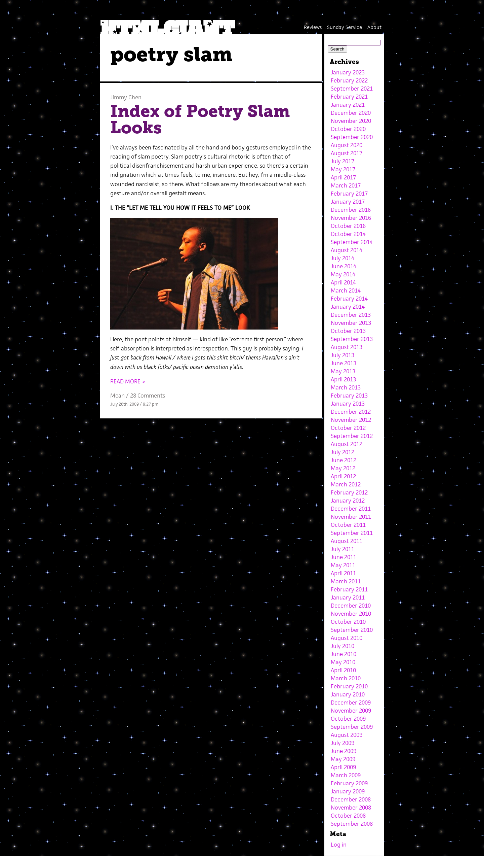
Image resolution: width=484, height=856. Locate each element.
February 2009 (349, 783)
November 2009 (351, 710)
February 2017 (349, 193)
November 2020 (351, 121)
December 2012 (351, 411)
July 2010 (342, 646)
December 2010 (351, 605)
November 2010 (351, 613)
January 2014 (348, 306)
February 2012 (349, 492)
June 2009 (343, 751)
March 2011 (346, 581)
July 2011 (342, 549)
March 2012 (346, 484)
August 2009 (346, 735)
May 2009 (343, 759)
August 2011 (346, 541)
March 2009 (346, 775)
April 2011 (343, 573)
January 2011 (348, 597)
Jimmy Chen (126, 97)
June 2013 (343, 363)
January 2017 (348, 201)
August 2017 (346, 153)
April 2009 (343, 767)
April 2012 (343, 476)
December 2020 (351, 112)
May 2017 (343, 169)
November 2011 (351, 516)
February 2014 (349, 298)
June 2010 (343, 654)
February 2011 (349, 589)
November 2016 (351, 217)
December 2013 (351, 314)
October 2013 (348, 331)
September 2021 (352, 88)
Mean (117, 395)
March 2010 (346, 678)
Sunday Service (344, 27)
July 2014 (342, 258)
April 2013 (343, 379)
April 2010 (343, 670)
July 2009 (342, 743)
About (374, 27)
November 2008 (351, 807)
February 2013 (349, 395)
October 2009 (348, 718)
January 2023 (348, 72)
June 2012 (343, 460)
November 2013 (351, 323)
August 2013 (346, 347)
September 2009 (352, 726)
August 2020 (346, 145)
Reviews (313, 27)
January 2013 (348, 403)
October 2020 (348, 129)
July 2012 (342, 452)
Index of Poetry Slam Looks (200, 119)
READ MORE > (128, 381)
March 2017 (346, 185)
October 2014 (348, 234)
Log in (339, 844)
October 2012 (348, 428)
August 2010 (346, 638)
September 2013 (352, 339)
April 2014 (343, 282)
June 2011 (343, 557)
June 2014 (343, 266)
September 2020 (352, 137)
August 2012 (346, 444)
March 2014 (346, 290)
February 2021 (349, 96)
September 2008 (352, 823)
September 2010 (352, 630)
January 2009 (348, 791)
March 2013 (346, 387)
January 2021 (348, 104)
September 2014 (352, 242)
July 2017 (342, 161)
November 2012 (351, 419)
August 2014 (346, 250)
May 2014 (343, 274)
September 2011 (352, 533)
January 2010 (348, 694)
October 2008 (348, 815)
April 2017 (343, 177)
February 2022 (349, 80)
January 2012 (348, 500)
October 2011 (348, 524)
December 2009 (351, 702)
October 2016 (348, 226)
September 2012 (352, 436)
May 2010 (343, 662)
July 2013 (342, 355)
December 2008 (351, 799)
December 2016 (351, 209)
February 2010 (349, 686)
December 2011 (351, 508)
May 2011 (343, 565)
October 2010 (348, 621)
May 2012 (343, 468)
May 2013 (343, 371)
